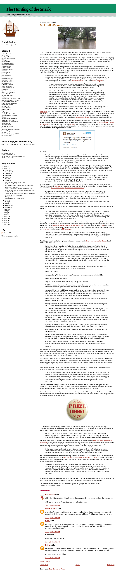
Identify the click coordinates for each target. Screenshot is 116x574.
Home (78, 565)
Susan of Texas (51, 509)
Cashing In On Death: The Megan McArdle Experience (20, 193)
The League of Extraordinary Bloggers (13, 156)
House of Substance (8, 87)
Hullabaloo (5, 89)
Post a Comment (45, 561)
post (60, 59)
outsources (46, 229)
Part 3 (12, 144)
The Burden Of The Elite (11, 184)
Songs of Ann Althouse (8, 154)
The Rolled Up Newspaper (10, 121)
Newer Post (44, 565)
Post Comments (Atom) (57, 569)
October (7, 173)
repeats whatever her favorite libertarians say (67, 225)
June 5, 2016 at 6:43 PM (52, 518)
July (6, 179)
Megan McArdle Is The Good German (15, 182)
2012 (5, 214)
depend (57, 186)
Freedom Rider (6, 83)
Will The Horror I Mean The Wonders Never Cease (19, 188)
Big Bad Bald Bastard (8, 58)
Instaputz (4, 97)
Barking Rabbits (6, 57)
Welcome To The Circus (11, 187)
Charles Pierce (6, 67)
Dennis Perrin (6, 74)
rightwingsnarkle (7, 135)
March (7, 203)
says (102, 225)
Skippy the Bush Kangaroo (10, 115)
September (8, 175)
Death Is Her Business (11, 192)
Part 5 (21, 144)
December (8, 170)
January (7, 207)
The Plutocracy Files (8, 120)
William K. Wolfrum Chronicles (11, 129)
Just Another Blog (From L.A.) (11, 98)
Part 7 (29, 144)
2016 (5, 168)
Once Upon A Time (7, 104)
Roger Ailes (5, 111)
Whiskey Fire (5, 128)
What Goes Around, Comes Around (14, 198)
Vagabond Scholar (7, 126)
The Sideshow (6, 123)
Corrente (4, 70)
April (6, 202)
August (7, 177)
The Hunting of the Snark (28, 9)
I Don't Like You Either (8, 92)
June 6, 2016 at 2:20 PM (52, 532)
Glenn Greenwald (7, 86)
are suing (72, 124)
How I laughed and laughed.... (96, 241)
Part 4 (16, 144)
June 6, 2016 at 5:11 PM (52, 542)
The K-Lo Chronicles (8, 157)
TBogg (4, 117)
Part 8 (33, 144)
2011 (5, 216)
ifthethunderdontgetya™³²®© (10, 134)
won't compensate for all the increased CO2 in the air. (82, 457)
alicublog (4, 132)
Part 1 (3, 144)
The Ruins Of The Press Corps (13, 195)
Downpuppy (50, 495)
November (8, 172)
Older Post (110, 565)
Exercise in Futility (7, 80)
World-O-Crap (6, 131)
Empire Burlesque (7, 78)
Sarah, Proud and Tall (8, 114)
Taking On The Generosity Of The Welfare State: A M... (20, 190)
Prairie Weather (6, 107)
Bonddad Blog (6, 61)
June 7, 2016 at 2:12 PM (52, 558)
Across (7, 153)
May (6, 200)
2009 (5, 220)
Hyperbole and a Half (8, 91)
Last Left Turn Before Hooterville (11, 100)
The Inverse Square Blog (9, 118)
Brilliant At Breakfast (8, 63)
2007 (5, 224)
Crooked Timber (6, 72)
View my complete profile (10, 236)
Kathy (47, 521)
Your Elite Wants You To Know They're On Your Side (19, 185)
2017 (5, 166)
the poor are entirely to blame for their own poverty (68, 188)
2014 (5, 211)
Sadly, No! (5, 112)
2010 (5, 218)
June (6, 180)
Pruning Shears (6, 109)
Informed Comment (7, 95)
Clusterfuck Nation (7, 69)
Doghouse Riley (6, 75)
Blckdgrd (4, 60)
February (8, 205)
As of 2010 (43, 112)
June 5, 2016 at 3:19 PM (52, 505)
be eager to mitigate (82, 117)
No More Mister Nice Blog (9, 101)
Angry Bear (5, 55)
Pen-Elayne (5, 106)
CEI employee (67, 229)
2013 (5, 213)
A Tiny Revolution (7, 54)
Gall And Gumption (7, 84)
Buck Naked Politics (8, 64)
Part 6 (25, 144)
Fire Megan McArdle (8, 81)
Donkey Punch (6, 77)
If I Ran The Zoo (7, 94)
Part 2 (8, 144)
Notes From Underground (9, 103)
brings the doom (77, 81)
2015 (5, 209)
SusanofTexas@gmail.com (10, 45)
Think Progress (6, 124)
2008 (5, 222)
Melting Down (8, 196)
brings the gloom (97, 81)
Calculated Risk (6, 66)
